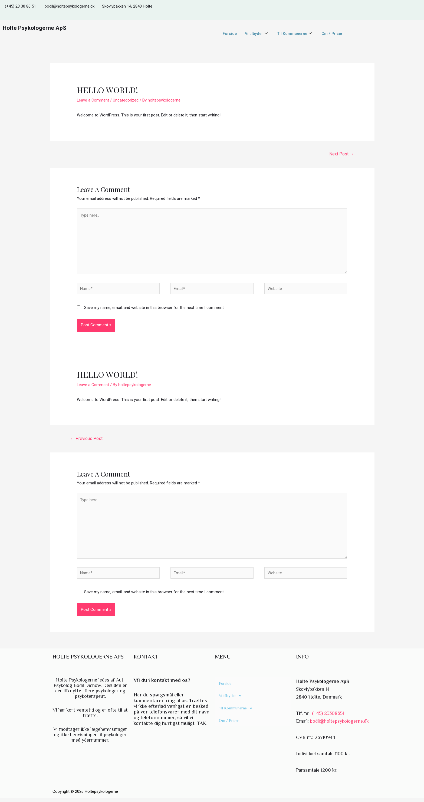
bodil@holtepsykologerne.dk (339, 724)
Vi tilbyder (255, 33)
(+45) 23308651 (328, 717)
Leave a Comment (93, 100)
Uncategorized (126, 100)
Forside (228, 33)
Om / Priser (333, 33)
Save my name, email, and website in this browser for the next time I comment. (154, 309)
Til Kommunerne (295, 33)
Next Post (341, 154)
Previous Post (86, 440)
